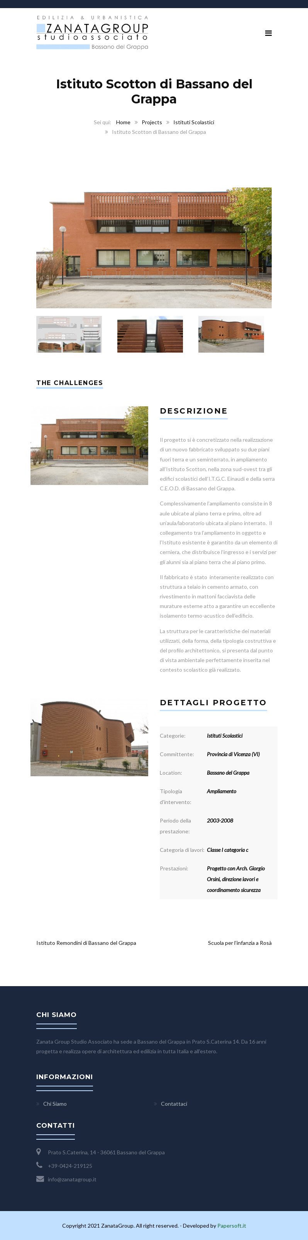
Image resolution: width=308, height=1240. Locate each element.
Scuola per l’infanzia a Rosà (240, 942)
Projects (152, 122)
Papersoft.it (231, 1225)
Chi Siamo (55, 1103)
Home (123, 122)
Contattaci (174, 1103)
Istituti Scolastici (193, 122)
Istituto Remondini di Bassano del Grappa (86, 942)
